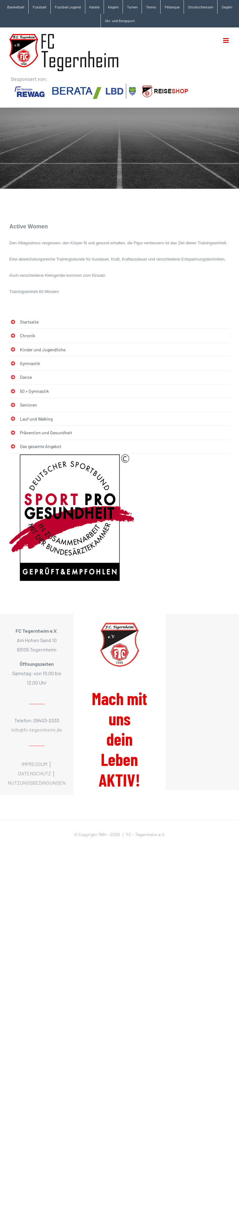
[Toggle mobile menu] (226, 40)
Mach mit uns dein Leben (119, 739)
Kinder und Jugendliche (42, 349)
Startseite (29, 321)
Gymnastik (30, 363)
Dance (26, 377)
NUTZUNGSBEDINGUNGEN (37, 783)
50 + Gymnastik (34, 391)
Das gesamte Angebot (40, 446)
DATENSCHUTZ (34, 773)
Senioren (28, 404)
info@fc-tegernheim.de (36, 730)
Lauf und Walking (36, 419)
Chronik (27, 335)
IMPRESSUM (34, 764)
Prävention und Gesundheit (46, 432)
